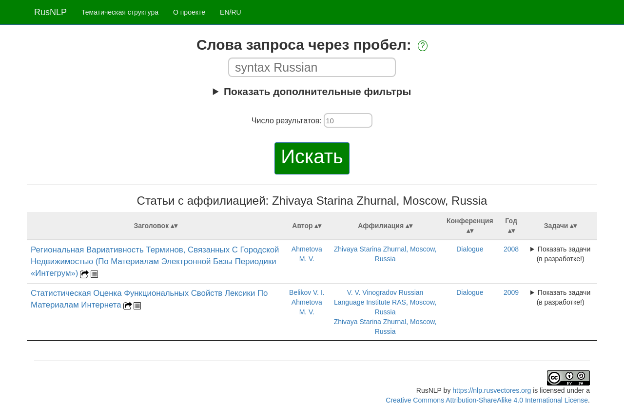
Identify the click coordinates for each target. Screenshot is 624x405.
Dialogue (469, 249)
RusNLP (50, 12)
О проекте (189, 12)
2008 (511, 249)
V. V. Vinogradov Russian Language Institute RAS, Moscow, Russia (385, 302)
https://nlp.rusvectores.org (491, 390)
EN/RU (230, 12)
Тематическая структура (119, 12)
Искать (312, 156)
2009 (511, 292)
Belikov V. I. (307, 292)
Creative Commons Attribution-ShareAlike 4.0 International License (487, 400)
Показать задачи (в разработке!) (564, 254)
